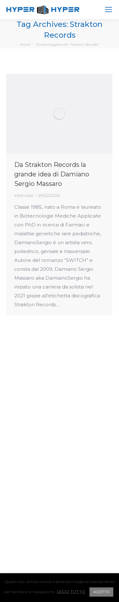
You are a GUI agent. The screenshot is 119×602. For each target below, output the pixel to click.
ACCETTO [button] (101, 592)
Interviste (23, 195)
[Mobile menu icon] (108, 9)
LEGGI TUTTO (71, 591)
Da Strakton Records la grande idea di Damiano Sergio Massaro (51, 174)
